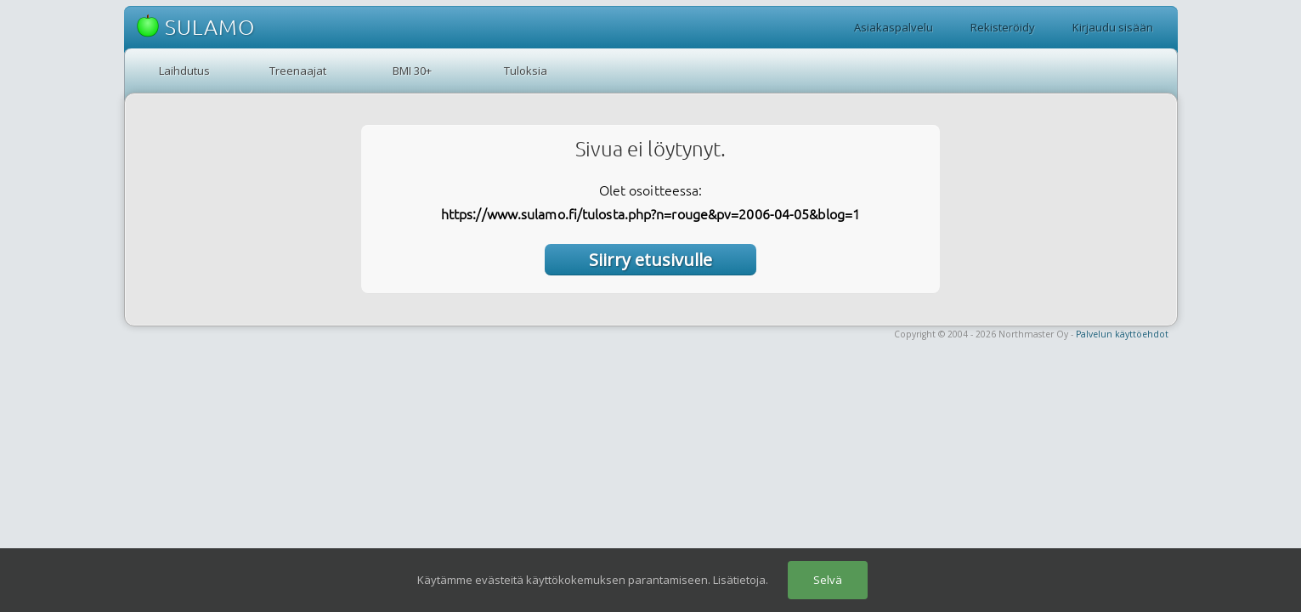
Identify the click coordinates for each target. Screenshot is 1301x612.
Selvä (827, 579)
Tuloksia (525, 70)
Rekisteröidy (1002, 27)
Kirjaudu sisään (1112, 27)
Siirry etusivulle (650, 259)
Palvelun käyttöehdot (1122, 334)
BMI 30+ (412, 70)
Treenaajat (297, 70)
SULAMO (196, 26)
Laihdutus (184, 70)
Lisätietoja (739, 579)
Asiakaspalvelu (893, 27)
